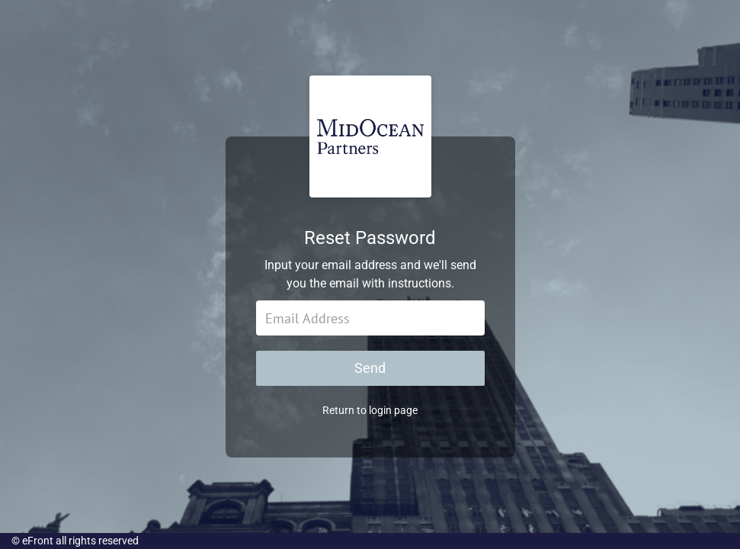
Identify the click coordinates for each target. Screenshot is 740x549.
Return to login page (370, 410)
